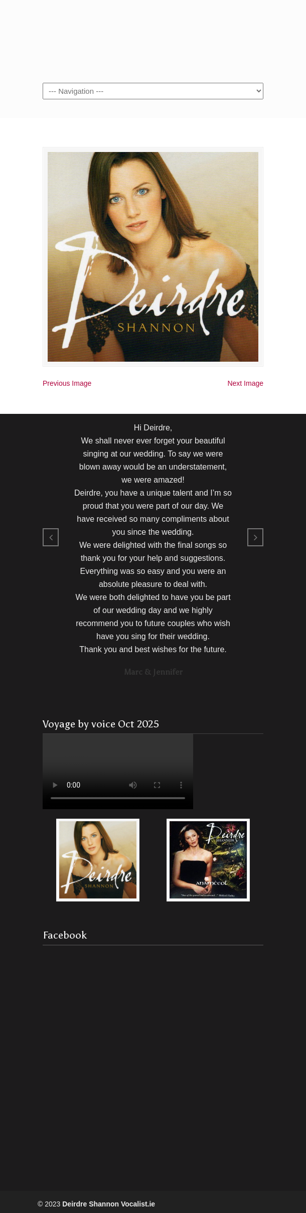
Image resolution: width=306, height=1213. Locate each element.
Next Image (245, 383)
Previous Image (67, 383)
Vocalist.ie (153, 40)
